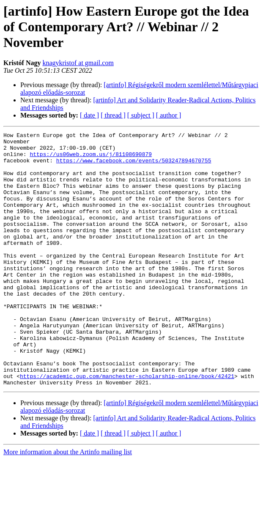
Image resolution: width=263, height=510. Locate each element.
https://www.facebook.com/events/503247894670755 (133, 166)
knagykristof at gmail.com (77, 62)
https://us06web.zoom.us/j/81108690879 (91, 159)
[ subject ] (140, 115)
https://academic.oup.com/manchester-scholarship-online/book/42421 (127, 425)
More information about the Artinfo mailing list (67, 502)
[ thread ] (113, 115)
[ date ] (89, 115)
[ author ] (168, 115)
